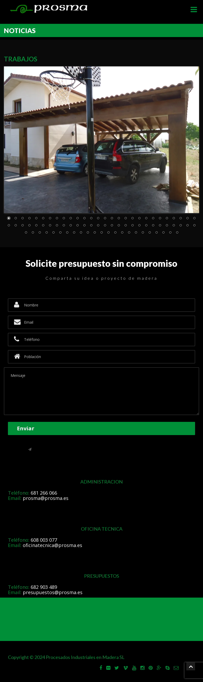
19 (132, 219)
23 (160, 219)
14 (98, 219)
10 (70, 219)
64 (74, 233)
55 (187, 226)
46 (125, 226)
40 (84, 226)
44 (112, 226)
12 (84, 219)
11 (77, 219)
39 (77, 226)
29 (9, 226)
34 (43, 226)
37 (64, 226)
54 (180, 226)
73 (136, 233)
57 (26, 233)
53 (174, 226)
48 (139, 226)
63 (67, 233)
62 (60, 233)
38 (70, 226)
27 (187, 219)
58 (33, 233)
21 (146, 219)
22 (153, 219)
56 (194, 226)
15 (105, 219)
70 (115, 233)
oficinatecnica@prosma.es (52, 545)
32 (29, 226)
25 (174, 219)
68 (101, 233)
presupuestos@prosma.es (52, 592)
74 (143, 233)
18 (125, 219)
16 (112, 219)
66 (88, 233)
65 (81, 233)
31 (22, 226)
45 (119, 226)
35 (50, 226)
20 (139, 219)
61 (53, 233)
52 (167, 226)
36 (57, 226)
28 (194, 219)
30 (16, 226)
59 (40, 233)
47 (132, 226)
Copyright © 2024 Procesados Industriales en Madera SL (66, 657)
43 (105, 226)
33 (36, 226)
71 (122, 233)
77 (163, 233)
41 (91, 226)
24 (167, 219)
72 (129, 233)
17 (119, 219)
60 (46, 233)
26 (180, 219)
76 (156, 233)
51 (160, 226)
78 (170, 233)
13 (91, 219)
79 (177, 233)
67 (95, 233)
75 (150, 233)
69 (108, 233)
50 (153, 226)
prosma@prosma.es (45, 498)
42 (98, 226)
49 (146, 226)
